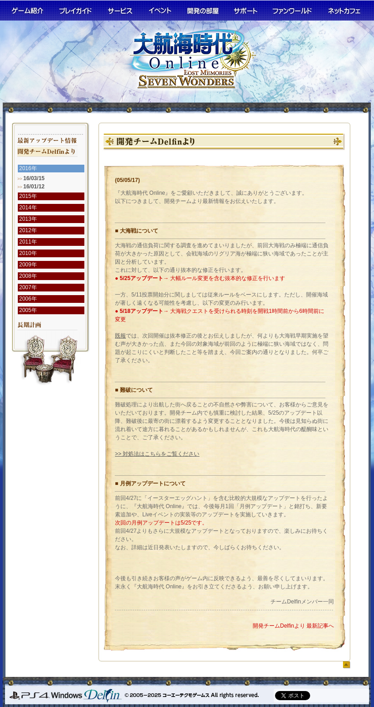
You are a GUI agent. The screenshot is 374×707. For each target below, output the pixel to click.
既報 (120, 336)
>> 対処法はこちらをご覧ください (157, 454)
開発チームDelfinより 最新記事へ (293, 626)
